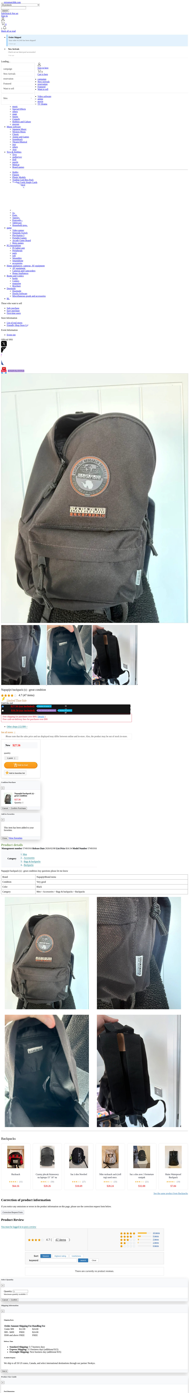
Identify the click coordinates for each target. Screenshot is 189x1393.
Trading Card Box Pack (23, 180)
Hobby (15, 172)
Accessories (29, 858)
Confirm (14, 1300)
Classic (15, 134)
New (28, 706)
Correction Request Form (13, 1212)
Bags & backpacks (32, 861)
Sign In (4, 16)
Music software (14, 127)
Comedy (16, 119)
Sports (15, 116)
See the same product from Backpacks (171, 1193)
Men (5, 98)
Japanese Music (19, 129)
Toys (14, 154)
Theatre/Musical (19, 142)
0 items (156, 1246)
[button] (94, 28)
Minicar (15, 164)
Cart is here (43, 74)
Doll (14, 159)
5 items (156, 1236)
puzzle (15, 162)
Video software (44, 96)
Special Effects (19, 109)
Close (4, 838)
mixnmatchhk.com (12, 2)
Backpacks (29, 865)
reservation (8, 79)
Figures (15, 175)
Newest (46, 1256)
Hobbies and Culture (21, 121)
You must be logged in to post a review (18, 1227)
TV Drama (42, 104)
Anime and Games (20, 137)
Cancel (5, 808)
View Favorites (15, 838)
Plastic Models (19, 177)
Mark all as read (8, 31)
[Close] (2, 788)
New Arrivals (9, 74)
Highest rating (60, 1256)
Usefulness (76, 1256)
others (15, 111)
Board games (18, 167)
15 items (156, 1233)
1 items (156, 1243)
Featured (7, 83)
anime (40, 99)
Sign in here (43, 68)
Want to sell (8, 88)
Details (41, 716)
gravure (15, 124)
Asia (14, 149)
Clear (94, 1260)
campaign (7, 69)
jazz (14, 144)
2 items (156, 1239)
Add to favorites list (15, 772)
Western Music (19, 132)
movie (40, 101)
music (15, 106)
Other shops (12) (17, 726)
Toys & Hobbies (14, 152)
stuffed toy (17, 157)
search (5, 11)
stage (14, 114)
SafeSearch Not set (9, 13)
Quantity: (8, 1291)
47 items (61, 1239)
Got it (4, 1371)
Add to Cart (21, 765)
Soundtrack (17, 139)
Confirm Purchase (18, 808)
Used (38, 710)
